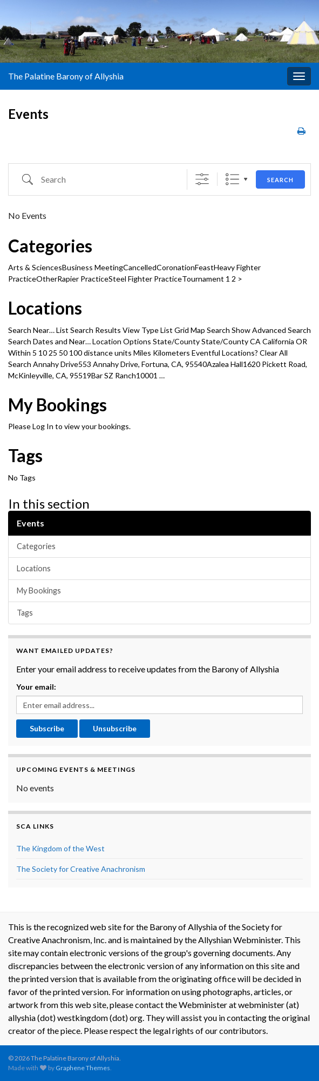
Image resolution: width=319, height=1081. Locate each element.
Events (30, 523)
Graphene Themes (83, 1068)
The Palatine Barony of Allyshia (66, 76)
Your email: (36, 686)
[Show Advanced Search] (202, 179)
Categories (50, 246)
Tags (25, 455)
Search (280, 179)
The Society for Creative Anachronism (80, 868)
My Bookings (57, 405)
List (232, 179)
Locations (45, 308)
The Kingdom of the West (60, 848)
